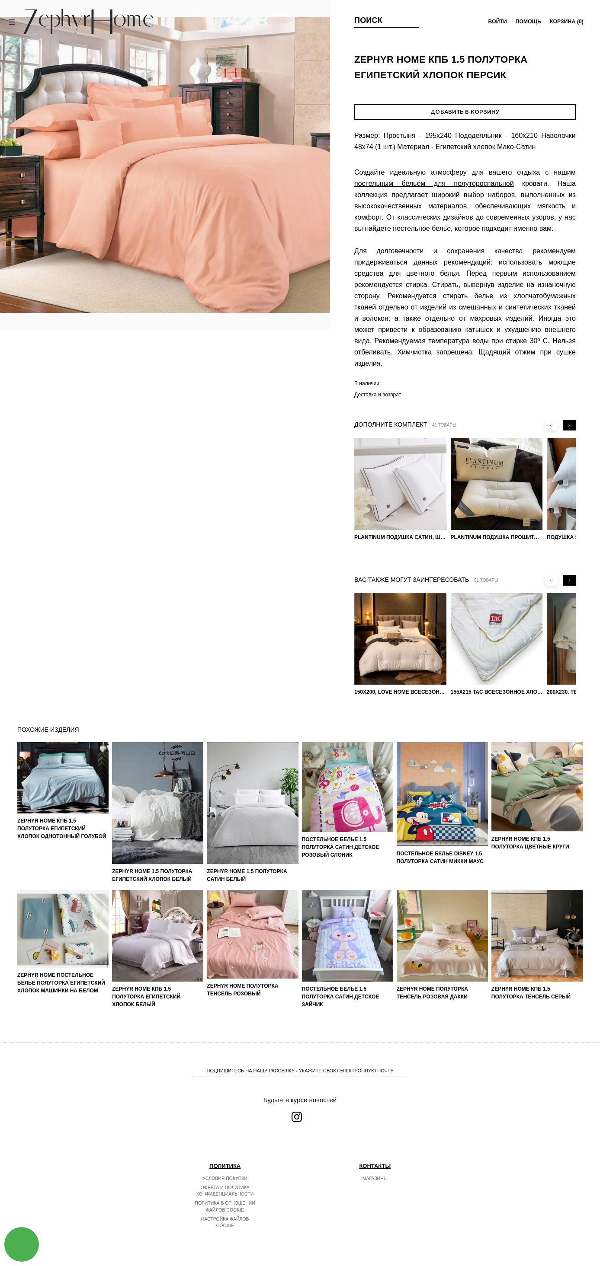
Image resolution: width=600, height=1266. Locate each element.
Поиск (368, 20)
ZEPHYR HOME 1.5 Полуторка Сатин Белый (247, 875)
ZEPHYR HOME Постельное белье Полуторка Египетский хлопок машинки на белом (61, 983)
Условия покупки (224, 1178)
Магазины (375, 1178)
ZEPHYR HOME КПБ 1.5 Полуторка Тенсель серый (531, 993)
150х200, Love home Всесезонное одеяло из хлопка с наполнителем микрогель (400, 692)
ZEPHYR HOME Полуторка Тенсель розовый (242, 990)
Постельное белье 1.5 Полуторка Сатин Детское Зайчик (340, 997)
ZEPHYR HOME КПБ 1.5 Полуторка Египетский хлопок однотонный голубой (61, 828)
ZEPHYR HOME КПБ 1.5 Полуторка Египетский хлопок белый (146, 997)
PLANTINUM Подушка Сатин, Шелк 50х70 (400, 537)
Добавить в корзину (464, 111)
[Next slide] (569, 425)
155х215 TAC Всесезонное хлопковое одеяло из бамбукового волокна (497, 692)
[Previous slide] (551, 425)
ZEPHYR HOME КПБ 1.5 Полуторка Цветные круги (530, 843)
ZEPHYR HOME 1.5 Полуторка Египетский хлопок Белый (152, 875)
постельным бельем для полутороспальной (434, 183)
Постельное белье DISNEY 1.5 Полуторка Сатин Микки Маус (440, 857)
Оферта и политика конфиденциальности (224, 1191)
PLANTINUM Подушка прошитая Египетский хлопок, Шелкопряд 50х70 (497, 537)
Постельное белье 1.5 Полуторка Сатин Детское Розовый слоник (340, 847)
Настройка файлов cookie (225, 1222)
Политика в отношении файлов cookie (225, 1206)
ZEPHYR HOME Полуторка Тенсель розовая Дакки (432, 993)
